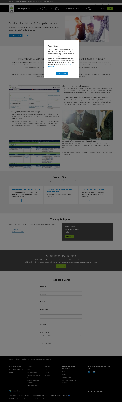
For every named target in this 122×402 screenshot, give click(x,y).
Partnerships (71, 8)
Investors (46, 372)
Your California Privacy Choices (58, 395)
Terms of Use (12, 395)
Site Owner (47, 376)
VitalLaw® (25, 359)
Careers (46, 369)
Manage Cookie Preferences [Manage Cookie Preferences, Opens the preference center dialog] (61, 69)
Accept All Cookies (61, 73)
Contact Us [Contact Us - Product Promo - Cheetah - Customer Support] (68, 236)
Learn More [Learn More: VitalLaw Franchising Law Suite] (86, 200)
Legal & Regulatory (32, 385)
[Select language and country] (110, 4)
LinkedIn (89, 372)
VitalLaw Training (16, 229)
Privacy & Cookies (24, 395)
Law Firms (38, 8)
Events (84, 8)
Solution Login (92, 8)
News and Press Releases (16, 369)
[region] (61, 59)
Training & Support (67, 377)
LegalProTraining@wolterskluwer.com (77, 262)
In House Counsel (47, 8)
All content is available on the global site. (47, 1)
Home (11, 359)
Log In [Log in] (27, 35)
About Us (64, 371)
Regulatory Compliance (60, 8)
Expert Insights (48, 366)
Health (28, 369)
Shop (110, 8)
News (78, 8)
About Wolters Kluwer (15, 366)
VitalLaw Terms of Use (18, 232)
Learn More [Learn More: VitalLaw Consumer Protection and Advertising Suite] (51, 200)
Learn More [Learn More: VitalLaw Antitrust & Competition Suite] (16, 200)
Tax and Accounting (32, 372)
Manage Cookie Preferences (39, 395)
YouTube (94, 372)
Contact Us (64, 374)
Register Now (60, 266)
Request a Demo (15, 35)
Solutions (17, 359)
